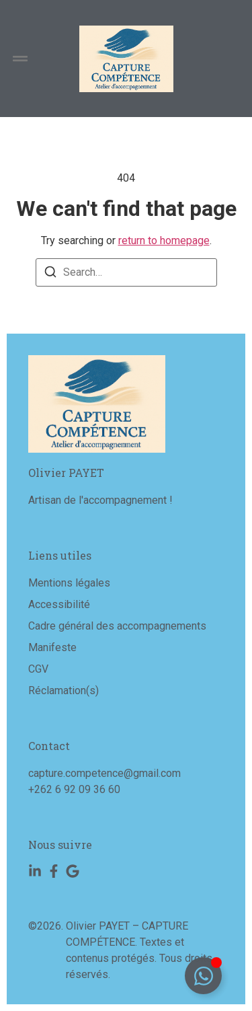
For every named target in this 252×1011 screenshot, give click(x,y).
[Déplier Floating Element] (203, 975)
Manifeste (52, 647)
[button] (20, 59)
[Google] (72, 871)
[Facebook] (53, 871)
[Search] (50, 274)
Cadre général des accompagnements (117, 626)
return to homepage (164, 240)
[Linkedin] (35, 871)
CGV (38, 669)
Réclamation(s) (63, 690)
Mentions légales (69, 582)
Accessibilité (59, 604)
